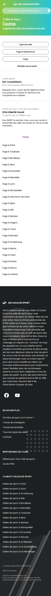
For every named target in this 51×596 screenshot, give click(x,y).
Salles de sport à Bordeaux (17, 503)
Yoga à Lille (8, 209)
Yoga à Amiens (10, 274)
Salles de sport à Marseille (16, 508)
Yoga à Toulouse (10, 151)
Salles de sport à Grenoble (17, 532)
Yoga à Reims (9, 248)
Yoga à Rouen (9, 261)
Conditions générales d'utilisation (17, 566)
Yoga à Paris (8, 145)
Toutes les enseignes (14, 422)
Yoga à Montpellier (12, 190)
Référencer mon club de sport (19, 459)
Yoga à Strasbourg (12, 242)
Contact (7, 437)
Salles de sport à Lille (14, 498)
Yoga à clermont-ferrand (15, 196)
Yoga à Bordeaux (11, 158)
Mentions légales (10, 571)
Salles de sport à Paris (14, 483)
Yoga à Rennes (10, 235)
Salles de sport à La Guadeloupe (20, 546)
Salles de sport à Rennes (16, 537)
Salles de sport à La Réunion (17, 541)
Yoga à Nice (8, 164)
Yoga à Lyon (8, 183)
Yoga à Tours (9, 229)
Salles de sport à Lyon (14, 488)
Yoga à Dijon (8, 203)
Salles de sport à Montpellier (18, 527)
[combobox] (27, 10)
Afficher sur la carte (25, 66)
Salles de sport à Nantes (15, 522)
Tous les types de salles (15, 432)
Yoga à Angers (9, 222)
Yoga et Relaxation (25, 51)
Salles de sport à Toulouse (16, 512)
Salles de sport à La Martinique (19, 551)
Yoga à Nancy (9, 267)
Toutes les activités (13, 427)
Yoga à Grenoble (11, 171)
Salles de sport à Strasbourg (18, 493)
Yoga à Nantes (9, 216)
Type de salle (25, 44)
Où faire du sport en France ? (18, 417)
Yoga (25, 59)
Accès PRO (8, 463)
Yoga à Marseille (10, 177)
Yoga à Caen (9, 254)
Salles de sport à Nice (14, 517)
